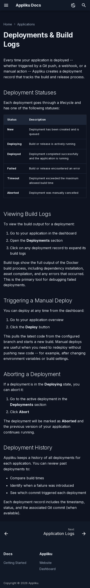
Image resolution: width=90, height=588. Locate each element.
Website (45, 563)
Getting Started (15, 563)
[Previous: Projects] (6, 533)
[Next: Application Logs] (64, 533)
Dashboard (47, 569)
